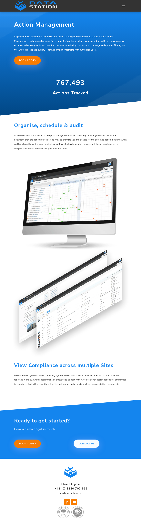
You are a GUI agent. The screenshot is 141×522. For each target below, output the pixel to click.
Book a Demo (28, 59)
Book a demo (30, 444)
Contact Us (86, 444)
